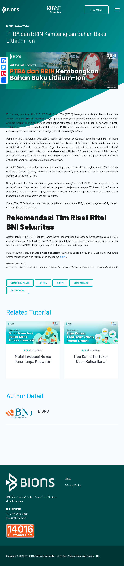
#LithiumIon (18, 290)
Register (97, 9)
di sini (63, 256)
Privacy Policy (73, 485)
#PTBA (43, 282)
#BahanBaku (81, 282)
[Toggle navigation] (117, 9)
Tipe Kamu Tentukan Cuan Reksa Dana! (91, 359)
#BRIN (60, 282)
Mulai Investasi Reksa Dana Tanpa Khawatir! (33, 359)
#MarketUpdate (20, 282)
